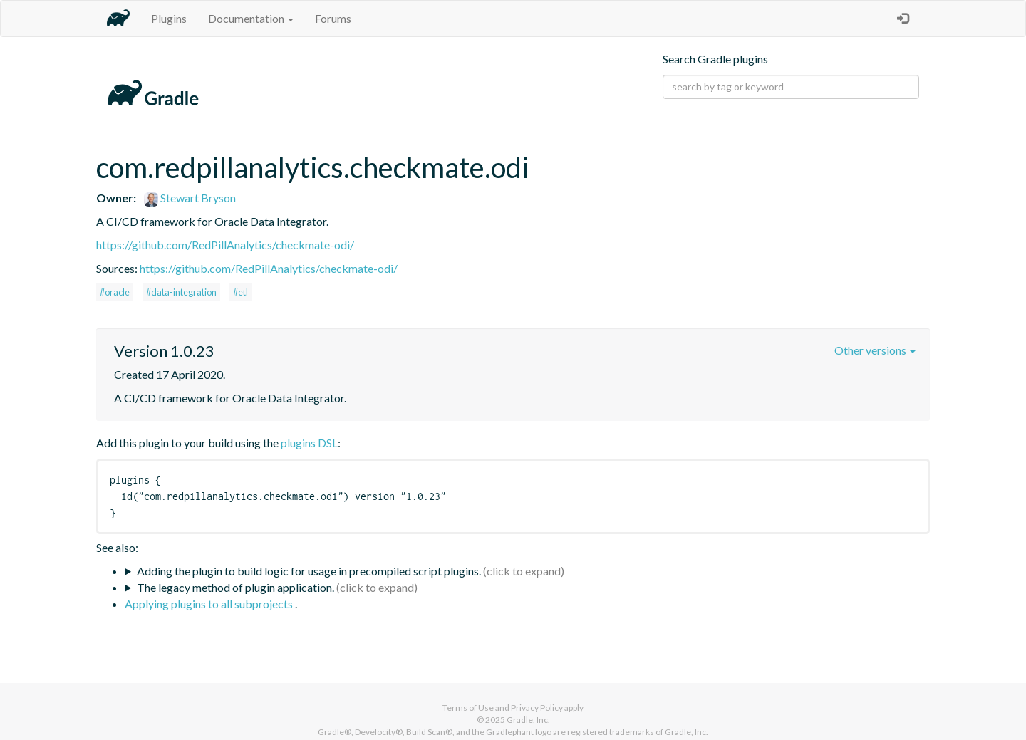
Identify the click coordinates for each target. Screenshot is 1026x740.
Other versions (875, 350)
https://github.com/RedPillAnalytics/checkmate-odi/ (225, 244)
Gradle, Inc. (528, 719)
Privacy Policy (537, 707)
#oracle (115, 292)
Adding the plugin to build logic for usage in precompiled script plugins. (309, 571)
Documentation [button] (251, 18)
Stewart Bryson (190, 197)
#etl (240, 292)
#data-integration (181, 292)
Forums (333, 18)
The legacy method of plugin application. (235, 587)
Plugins (169, 18)
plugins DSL (309, 442)
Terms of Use (468, 707)
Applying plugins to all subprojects (210, 603)
